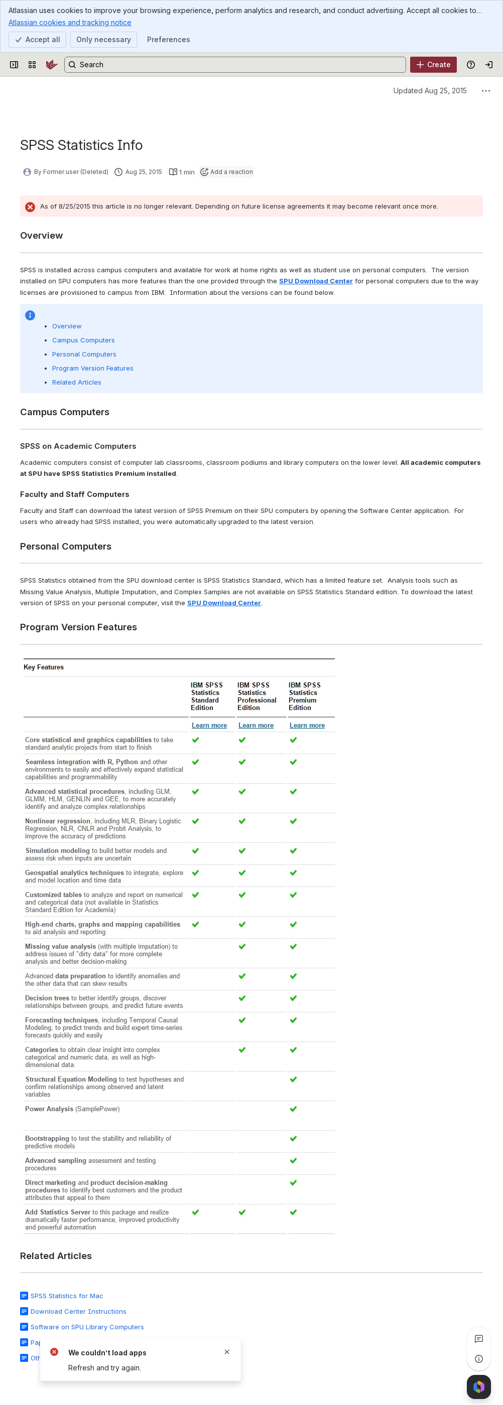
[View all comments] (479, 1339)
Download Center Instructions (79, 1311)
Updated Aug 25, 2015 (430, 90)
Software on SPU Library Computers (87, 1327)
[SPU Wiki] (52, 65)
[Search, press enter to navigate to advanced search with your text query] (235, 65)
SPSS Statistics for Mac (67, 1296)
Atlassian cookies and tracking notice (70, 22)
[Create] (433, 65)
